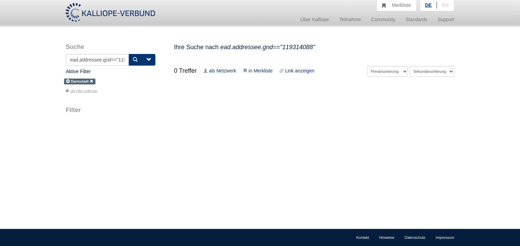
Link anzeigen (296, 70)
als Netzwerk (219, 70)
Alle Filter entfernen (81, 91)
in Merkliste (258, 70)
